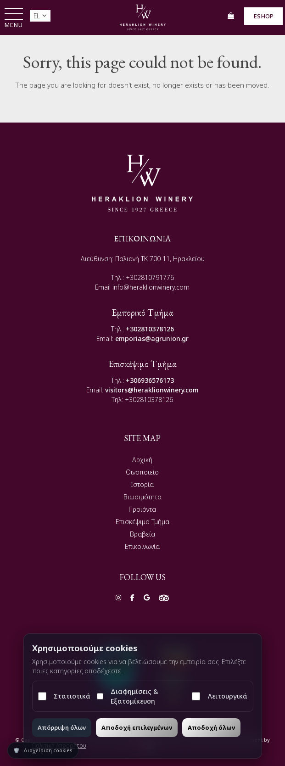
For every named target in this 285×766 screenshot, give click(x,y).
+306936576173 (150, 380)
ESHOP (263, 16)
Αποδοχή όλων (211, 727)
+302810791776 (150, 277)
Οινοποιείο (142, 472)
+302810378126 (150, 328)
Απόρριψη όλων (62, 727)
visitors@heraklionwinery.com (152, 390)
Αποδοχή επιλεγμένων (136, 727)
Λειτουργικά (219, 696)
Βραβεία (142, 534)
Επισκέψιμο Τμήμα (142, 521)
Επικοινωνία (142, 546)
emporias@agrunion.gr (152, 338)
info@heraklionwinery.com (151, 287)
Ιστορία (142, 484)
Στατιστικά (64, 696)
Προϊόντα (142, 509)
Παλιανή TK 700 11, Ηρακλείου (160, 258)
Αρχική (142, 459)
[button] (14, 19)
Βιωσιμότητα (142, 496)
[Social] (118, 597)
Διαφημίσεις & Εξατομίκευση (127, 696)
